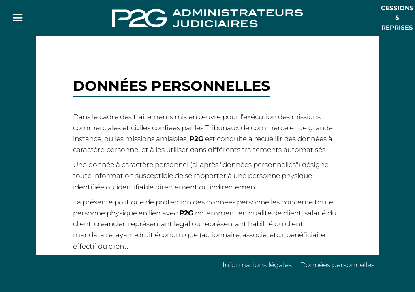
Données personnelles (337, 265)
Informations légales (257, 265)
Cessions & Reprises (397, 17)
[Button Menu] (17, 18)
